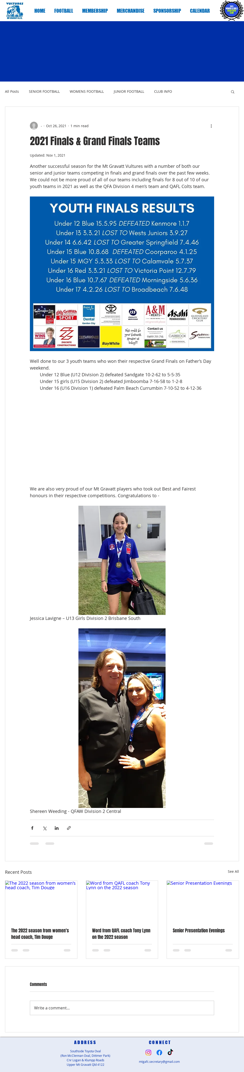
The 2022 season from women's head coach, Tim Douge (40, 933)
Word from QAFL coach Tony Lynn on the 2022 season (121, 933)
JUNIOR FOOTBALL (129, 91)
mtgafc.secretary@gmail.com (159, 1062)
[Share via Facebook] (32, 828)
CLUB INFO (163, 91)
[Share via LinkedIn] (56, 828)
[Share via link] (68, 828)
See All (233, 871)
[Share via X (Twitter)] (44, 828)
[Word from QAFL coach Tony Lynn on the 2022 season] (122, 901)
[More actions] (211, 126)
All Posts (12, 91)
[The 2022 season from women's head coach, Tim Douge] (41, 901)
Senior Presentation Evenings (199, 930)
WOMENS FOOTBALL (87, 91)
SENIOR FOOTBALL (44, 91)
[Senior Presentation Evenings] (203, 901)
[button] (64, 11)
